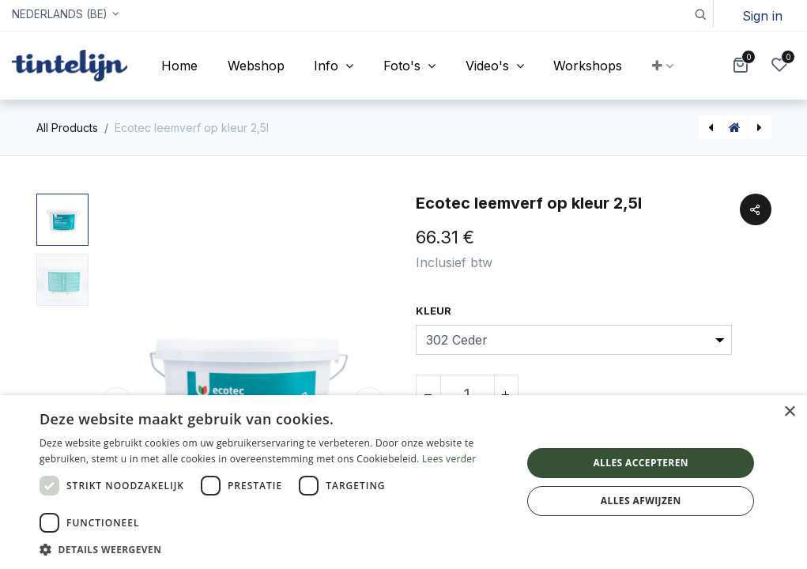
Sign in (762, 16)
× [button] (789, 412)
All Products (67, 127)
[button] (700, 14)
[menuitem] (179, 65)
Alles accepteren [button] (640, 462)
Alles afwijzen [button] (641, 500)
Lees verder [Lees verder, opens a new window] (449, 458)
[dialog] (403, 482)
